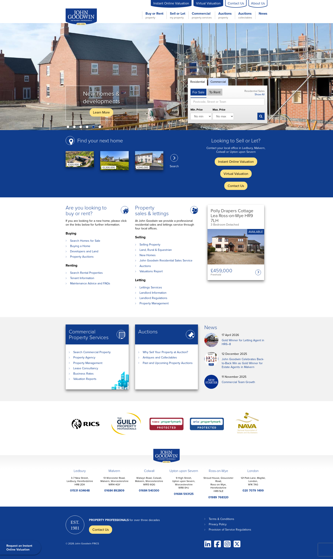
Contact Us (236, 3)
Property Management (154, 303)
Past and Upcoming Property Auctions (168, 363)
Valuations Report (151, 271)
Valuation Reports (84, 379)
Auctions (225, 15)
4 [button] (88, 128)
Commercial (202, 15)
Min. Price (196, 110)
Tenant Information (82, 278)
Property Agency (84, 357)
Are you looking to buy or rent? (86, 210)
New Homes (148, 255)
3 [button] (81, 128)
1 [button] (69, 128)
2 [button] (75, 128)
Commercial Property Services (89, 334)
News (263, 13)
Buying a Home (80, 246)
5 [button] (94, 128)
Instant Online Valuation (171, 3)
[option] (166, 76)
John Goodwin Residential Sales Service (166, 260)
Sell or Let (177, 15)
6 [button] (101, 128)
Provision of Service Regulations (230, 529)
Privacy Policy (218, 524)
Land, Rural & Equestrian (156, 250)
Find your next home (100, 140)
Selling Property (150, 244)
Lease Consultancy (85, 368)
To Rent (214, 92)
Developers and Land (84, 251)
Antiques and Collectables (160, 357)
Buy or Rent (154, 15)
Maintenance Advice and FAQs (90, 283)
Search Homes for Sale (85, 241)
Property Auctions (82, 256)
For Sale (198, 92)
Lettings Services (151, 287)
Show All (260, 94)
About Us (258, 3)
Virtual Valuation (208, 3)
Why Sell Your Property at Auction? (165, 352)
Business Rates (83, 373)
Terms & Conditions (221, 519)
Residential (197, 82)
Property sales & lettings (152, 210)
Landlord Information (153, 293)
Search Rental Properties (86, 273)
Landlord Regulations (153, 298)
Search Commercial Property (92, 352)
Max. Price (219, 110)
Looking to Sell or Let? (235, 140)
